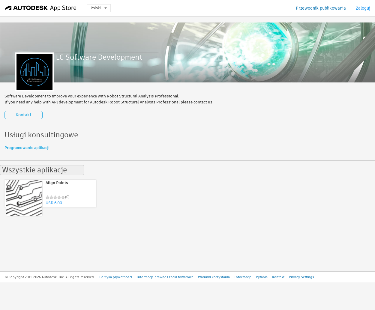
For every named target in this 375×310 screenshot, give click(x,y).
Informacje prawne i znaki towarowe (165, 277)
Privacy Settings (301, 277)
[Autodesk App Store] (41, 8)
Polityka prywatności (115, 277)
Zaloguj (363, 8)
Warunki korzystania (214, 277)
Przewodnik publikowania (321, 8)
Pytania (262, 277)
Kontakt (24, 115)
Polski (99, 7)
